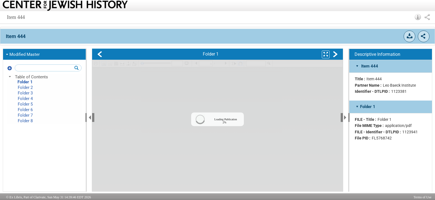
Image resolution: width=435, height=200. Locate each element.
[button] (418, 17)
